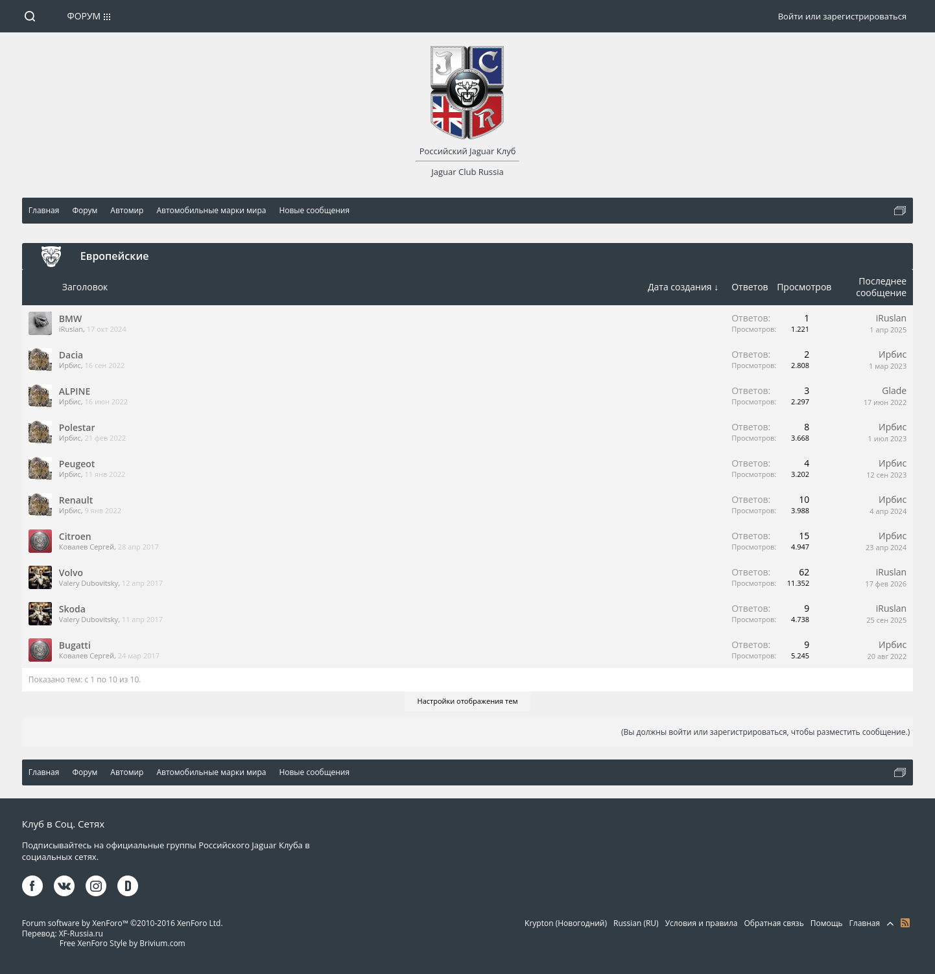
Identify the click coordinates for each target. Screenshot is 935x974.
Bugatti (75, 645)
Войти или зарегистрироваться (842, 16)
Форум (84, 16)
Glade (894, 390)
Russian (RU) (636, 923)
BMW (70, 318)
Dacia (71, 355)
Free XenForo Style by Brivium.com (122, 943)
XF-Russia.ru (81, 933)
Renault (76, 500)
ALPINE (75, 391)
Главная (865, 923)
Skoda (72, 609)
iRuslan (71, 329)
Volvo (71, 572)
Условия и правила (701, 923)
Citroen (75, 536)
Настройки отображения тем (468, 701)
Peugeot (77, 464)
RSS (905, 922)
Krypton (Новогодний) (566, 923)
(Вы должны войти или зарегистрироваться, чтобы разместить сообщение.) (765, 731)
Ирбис (70, 365)
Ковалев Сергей (86, 546)
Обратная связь (773, 923)
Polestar (77, 427)
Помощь (827, 923)
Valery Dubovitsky (88, 583)
